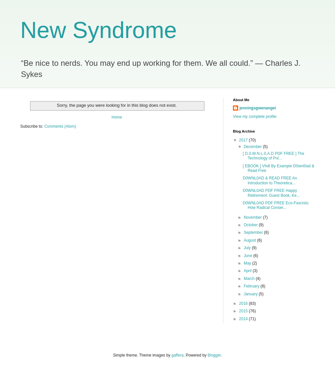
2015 (244, 311)
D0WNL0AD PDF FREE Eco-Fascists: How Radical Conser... (276, 205)
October (251, 225)
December (253, 146)
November (253, 217)
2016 (244, 303)
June (248, 255)
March (250, 278)
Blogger (214, 355)
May (248, 263)
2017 (244, 140)
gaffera (177, 355)
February (252, 286)
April (248, 270)
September (254, 232)
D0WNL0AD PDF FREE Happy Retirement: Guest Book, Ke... (271, 192)
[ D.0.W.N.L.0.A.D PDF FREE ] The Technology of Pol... (273, 155)
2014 (244, 319)
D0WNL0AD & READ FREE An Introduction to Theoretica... (270, 180)
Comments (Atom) (60, 126)
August (250, 240)
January (251, 294)
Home (117, 117)
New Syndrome (98, 30)
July (248, 248)
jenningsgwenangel (257, 108)
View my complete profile (254, 116)
